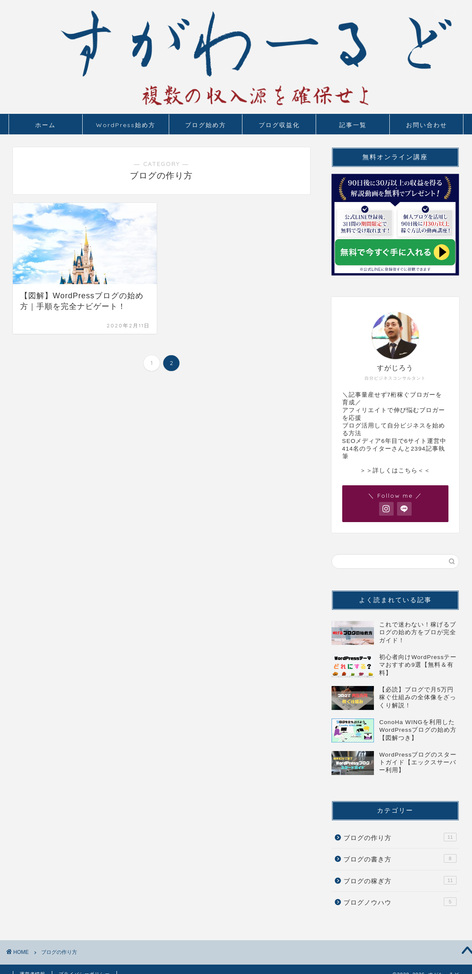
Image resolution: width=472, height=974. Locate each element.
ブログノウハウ (400, 901)
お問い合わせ (426, 125)
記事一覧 (353, 125)
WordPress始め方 (125, 125)
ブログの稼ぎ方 (400, 880)
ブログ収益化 (279, 125)
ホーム (45, 125)
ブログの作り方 (400, 837)
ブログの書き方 (400, 858)
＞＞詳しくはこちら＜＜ (395, 470)
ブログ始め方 (205, 125)
